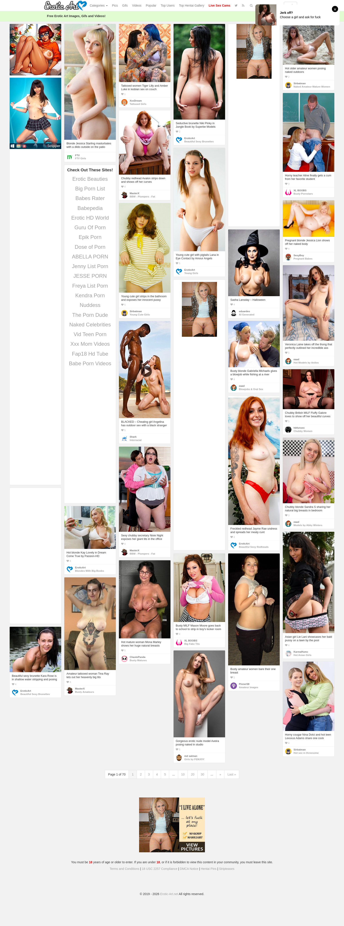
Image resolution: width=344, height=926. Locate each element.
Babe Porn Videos (90, 363)
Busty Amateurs (84, 692)
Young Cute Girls (140, 314)
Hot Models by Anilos (306, 362)
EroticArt (189, 138)
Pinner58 (244, 684)
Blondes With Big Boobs (89, 571)
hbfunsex (299, 427)
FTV (77, 155)
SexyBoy (299, 255)
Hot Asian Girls (302, 655)
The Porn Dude (90, 315)
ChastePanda (137, 657)
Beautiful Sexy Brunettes (199, 141)
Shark (133, 436)
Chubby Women (303, 431)
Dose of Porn (90, 247)
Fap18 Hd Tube (90, 354)
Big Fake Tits (192, 644)
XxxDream (136, 100)
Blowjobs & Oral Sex (251, 389)
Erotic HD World (90, 218)
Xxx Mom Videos (90, 344)
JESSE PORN (90, 276)
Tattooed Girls (138, 104)
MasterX (134, 193)
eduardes (244, 311)
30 (202, 774)
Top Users (168, 5)
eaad (296, 359)
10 (183, 774)
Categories (99, 5)
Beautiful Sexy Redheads (254, 547)
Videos (137, 5)
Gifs (125, 5)
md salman (190, 756)
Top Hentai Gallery (191, 5)
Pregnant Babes (303, 258)
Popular (151, 5)
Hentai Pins (209, 868)
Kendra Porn (90, 295)
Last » (232, 774)
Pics (115, 5)
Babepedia (90, 208)
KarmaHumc (301, 651)
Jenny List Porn (90, 266)
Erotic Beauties (90, 179)
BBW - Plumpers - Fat (142, 196)
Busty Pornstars (303, 193)
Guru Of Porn (90, 227)
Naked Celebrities (90, 325)
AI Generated (246, 314)
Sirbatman (300, 83)
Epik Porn (90, 237)
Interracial (136, 440)
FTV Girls (80, 158)
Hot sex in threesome (306, 753)
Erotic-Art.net (169, 894)
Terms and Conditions (124, 868)
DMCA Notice (189, 868)
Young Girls (191, 273)
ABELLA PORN (90, 257)
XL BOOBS (300, 190)
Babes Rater (90, 198)
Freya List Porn (90, 286)
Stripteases (226, 868)
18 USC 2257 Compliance (159, 868)
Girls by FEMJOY (194, 759)
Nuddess (90, 305)
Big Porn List (90, 189)
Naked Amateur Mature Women (312, 86)
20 (192, 774)
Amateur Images (248, 687)
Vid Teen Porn (90, 334)
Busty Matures (138, 660)
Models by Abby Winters (308, 525)
